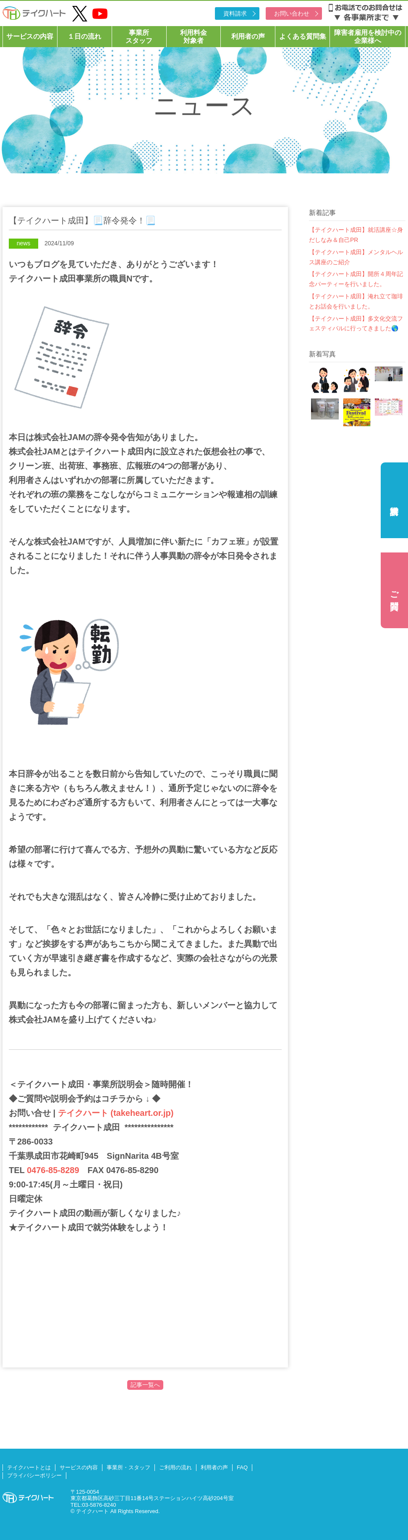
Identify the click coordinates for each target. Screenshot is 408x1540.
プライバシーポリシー (34, 1475)
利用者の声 (248, 36)
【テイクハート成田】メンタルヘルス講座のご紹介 (356, 257)
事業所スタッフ (139, 36)
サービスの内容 (29, 36)
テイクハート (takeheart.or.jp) (114, 1113)
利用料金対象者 (193, 36)
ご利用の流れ (175, 1467)
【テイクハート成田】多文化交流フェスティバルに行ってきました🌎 (356, 323)
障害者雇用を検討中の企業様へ (367, 36)
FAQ (242, 1467)
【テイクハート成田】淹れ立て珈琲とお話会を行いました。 (356, 301)
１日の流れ (84, 36)
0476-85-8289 (53, 1170)
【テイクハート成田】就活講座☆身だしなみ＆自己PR (356, 234)
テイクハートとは (29, 1467)
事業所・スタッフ (128, 1467)
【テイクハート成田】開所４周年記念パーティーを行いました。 (356, 279)
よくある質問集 (302, 36)
